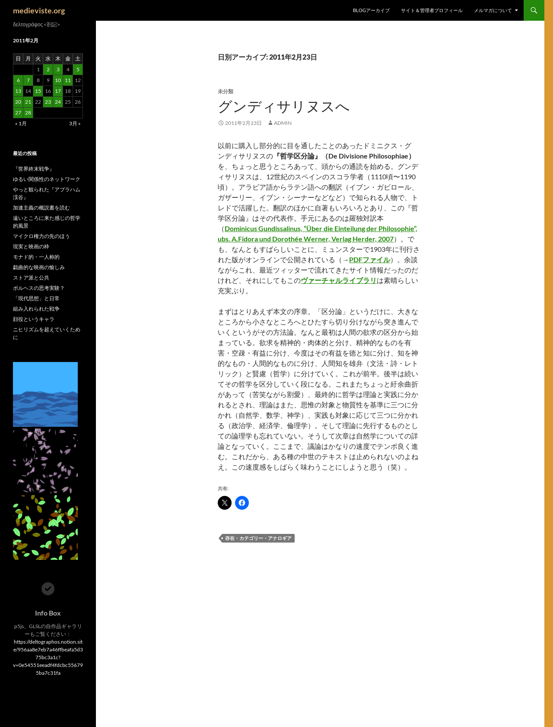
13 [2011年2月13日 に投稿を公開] (18, 91)
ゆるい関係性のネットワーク (46, 179)
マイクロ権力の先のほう (41, 236)
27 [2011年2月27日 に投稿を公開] (18, 112)
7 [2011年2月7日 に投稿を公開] (28, 80)
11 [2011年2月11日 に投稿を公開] (68, 80)
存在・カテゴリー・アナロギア (258, 538)
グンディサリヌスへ (284, 106)
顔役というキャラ (33, 319)
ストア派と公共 (31, 277)
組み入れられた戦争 (36, 308)
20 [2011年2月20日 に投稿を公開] (18, 101)
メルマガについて (493, 10)
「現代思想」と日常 (36, 298)
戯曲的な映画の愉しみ (39, 267)
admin (283, 123)
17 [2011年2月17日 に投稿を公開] (58, 91)
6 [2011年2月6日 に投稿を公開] (18, 80)
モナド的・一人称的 (36, 257)
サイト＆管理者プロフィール (432, 10)
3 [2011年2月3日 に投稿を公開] (58, 69)
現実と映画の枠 (31, 246)
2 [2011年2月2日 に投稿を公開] (48, 69)
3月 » (75, 123)
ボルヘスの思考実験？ (39, 288)
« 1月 (21, 123)
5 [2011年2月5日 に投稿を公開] (77, 69)
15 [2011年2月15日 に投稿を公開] (38, 91)
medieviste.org (39, 10)
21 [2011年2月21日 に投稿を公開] (28, 101)
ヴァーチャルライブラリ (339, 280)
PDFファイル (369, 259)
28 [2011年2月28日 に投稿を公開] (28, 112)
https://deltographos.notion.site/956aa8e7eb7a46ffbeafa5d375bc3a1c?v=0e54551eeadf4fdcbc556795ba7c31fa (48, 657)
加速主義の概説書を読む (41, 207)
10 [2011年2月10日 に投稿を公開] (58, 80)
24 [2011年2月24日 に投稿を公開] (58, 101)
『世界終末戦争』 (33, 168)
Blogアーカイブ (371, 10)
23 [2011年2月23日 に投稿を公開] (48, 101)
